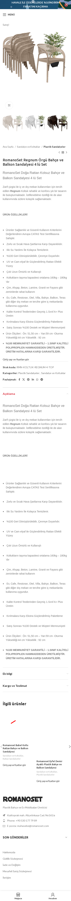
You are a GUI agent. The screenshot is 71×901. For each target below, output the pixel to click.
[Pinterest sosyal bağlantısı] (28, 379)
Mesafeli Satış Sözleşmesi (17, 871)
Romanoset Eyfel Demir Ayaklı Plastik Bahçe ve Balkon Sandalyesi (49, 764)
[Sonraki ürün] (66, 152)
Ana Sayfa (8, 146)
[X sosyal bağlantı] (23, 379)
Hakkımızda (9, 852)
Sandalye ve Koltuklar (29, 146)
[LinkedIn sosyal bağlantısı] (33, 379)
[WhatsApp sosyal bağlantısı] (37, 379)
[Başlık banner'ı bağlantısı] (30, 4)
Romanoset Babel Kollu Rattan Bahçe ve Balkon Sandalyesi (15, 748)
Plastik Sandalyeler (55, 146)
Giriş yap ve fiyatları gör (16, 359)
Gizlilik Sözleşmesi (13, 858)
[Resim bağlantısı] (23, 798)
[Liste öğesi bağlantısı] (35, 821)
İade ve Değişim (12, 864)
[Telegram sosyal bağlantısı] (41, 379)
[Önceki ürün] (59, 152)
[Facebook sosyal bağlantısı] (19, 379)
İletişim (7, 877)
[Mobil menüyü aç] (9, 14)
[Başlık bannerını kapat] (66, 4)
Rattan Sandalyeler (12, 758)
